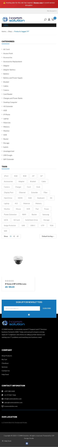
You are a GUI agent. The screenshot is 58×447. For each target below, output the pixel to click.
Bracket (6, 82)
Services (5, 367)
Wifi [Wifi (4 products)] (5, 231)
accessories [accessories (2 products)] (8, 181)
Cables (5, 86)
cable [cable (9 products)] (44, 181)
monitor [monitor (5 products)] (7, 209)
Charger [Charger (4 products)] (18, 187)
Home (4, 31)
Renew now (38, 3)
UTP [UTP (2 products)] (42, 225)
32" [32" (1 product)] (41, 176)
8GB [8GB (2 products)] (24, 176)
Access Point (8, 53)
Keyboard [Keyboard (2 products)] (40, 198)
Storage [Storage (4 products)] (46, 220)
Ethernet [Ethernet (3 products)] (22, 192)
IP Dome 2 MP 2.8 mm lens (15, 284)
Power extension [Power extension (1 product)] (10, 214)
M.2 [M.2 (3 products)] (16, 203)
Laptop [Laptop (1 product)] (6, 203)
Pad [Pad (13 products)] (37, 209)
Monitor (6, 131)
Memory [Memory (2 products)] (38, 203)
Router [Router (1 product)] (34, 214)
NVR (5, 135)
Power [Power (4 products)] (46, 209)
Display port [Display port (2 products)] (8, 192)
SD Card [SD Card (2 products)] (17, 220)
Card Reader (8, 94)
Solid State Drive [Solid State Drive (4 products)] (31, 220)
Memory (6, 127)
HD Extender (8, 106)
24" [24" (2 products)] (33, 176)
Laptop (6, 119)
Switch (5, 147)
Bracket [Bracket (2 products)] (33, 181)
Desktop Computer (10, 102)
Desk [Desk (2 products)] (38, 187)
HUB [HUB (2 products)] (30, 198)
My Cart (4, 359)
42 (14, 236)
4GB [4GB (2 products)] (15, 176)
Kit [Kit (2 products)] (51, 198)
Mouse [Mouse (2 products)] (18, 209)
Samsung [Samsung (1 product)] (46, 214)
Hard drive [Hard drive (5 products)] (8, 198)
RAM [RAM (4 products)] (24, 214)
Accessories (7, 57)
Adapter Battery (9, 70)
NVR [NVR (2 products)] (28, 209)
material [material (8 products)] (26, 203)
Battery (6, 74)
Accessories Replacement (12, 62)
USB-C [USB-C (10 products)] (32, 225)
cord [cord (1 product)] (29, 187)
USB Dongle (7, 155)
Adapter (6, 66)
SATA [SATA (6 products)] (6, 220)
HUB (5, 110)
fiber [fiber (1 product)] (45, 192)
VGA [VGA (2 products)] (51, 225)
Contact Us (6, 371)
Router (6, 139)
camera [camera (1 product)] (7, 187)
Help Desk (5, 374)
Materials (7, 123)
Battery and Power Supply (12, 78)
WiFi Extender (8, 159)
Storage (6, 143)
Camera (6, 90)
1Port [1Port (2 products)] (6, 176)
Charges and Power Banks (12, 98)
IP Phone (6, 114)
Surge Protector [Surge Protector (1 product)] (10, 225)
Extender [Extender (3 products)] (34, 192)
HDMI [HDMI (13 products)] (20, 198)
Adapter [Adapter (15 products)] (21, 181)
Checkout (5, 363)
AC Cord (6, 49)
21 (11, 236)
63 (17, 236)
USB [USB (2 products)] (23, 225)
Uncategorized (8, 151)
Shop (10, 31)
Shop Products (7, 356)
